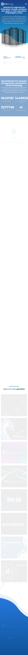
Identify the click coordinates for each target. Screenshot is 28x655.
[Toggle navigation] (26, 4)
